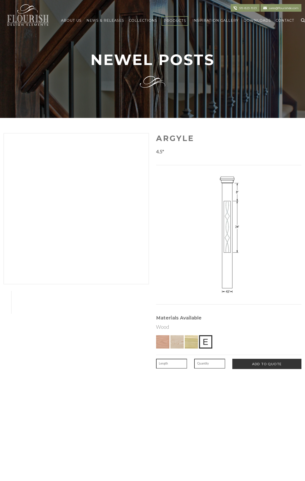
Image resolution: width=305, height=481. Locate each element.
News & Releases (105, 20)
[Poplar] (191, 342)
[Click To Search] (302, 20)
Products (175, 21)
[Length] (171, 364)
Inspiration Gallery (216, 20)
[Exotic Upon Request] (205, 342)
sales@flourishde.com (284, 8)
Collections (143, 20)
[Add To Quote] (266, 364)
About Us (71, 20)
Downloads (257, 20)
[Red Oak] (162, 342)
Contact (285, 20)
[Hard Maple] (177, 342)
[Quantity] (209, 364)
